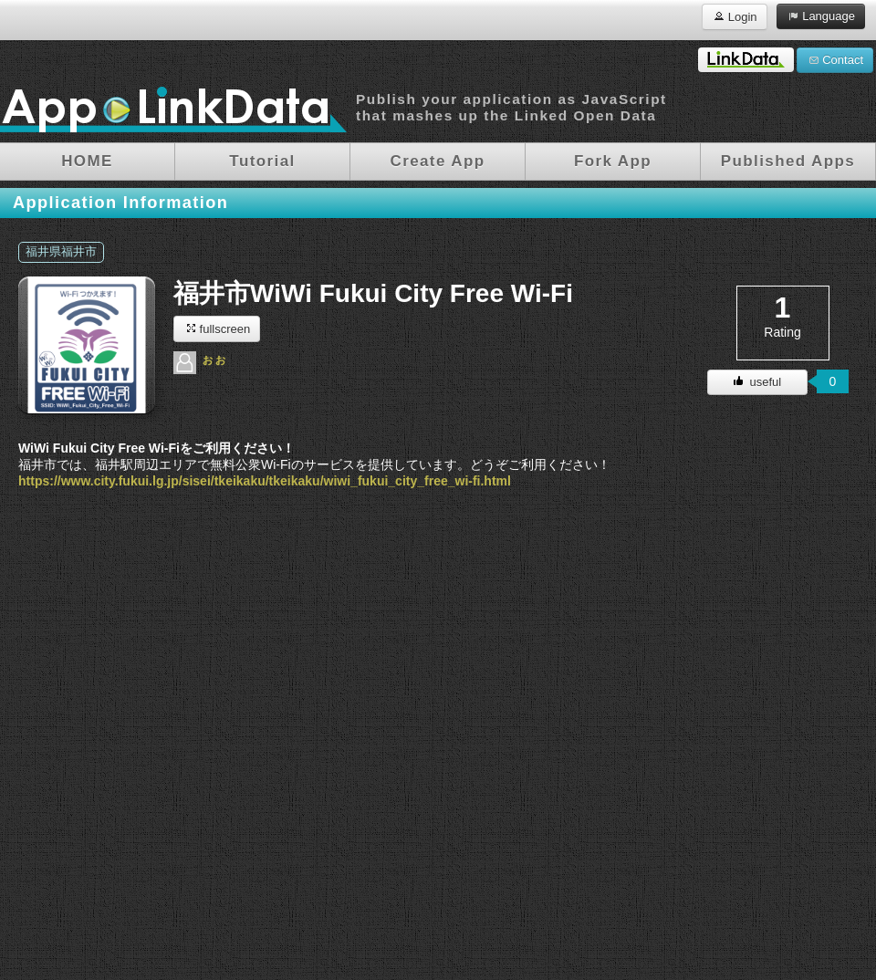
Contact (835, 59)
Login (734, 16)
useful (757, 382)
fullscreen (216, 328)
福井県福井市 (61, 251)
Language (821, 15)
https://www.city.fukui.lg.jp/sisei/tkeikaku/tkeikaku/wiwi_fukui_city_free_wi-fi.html (264, 481)
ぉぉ (213, 358)
